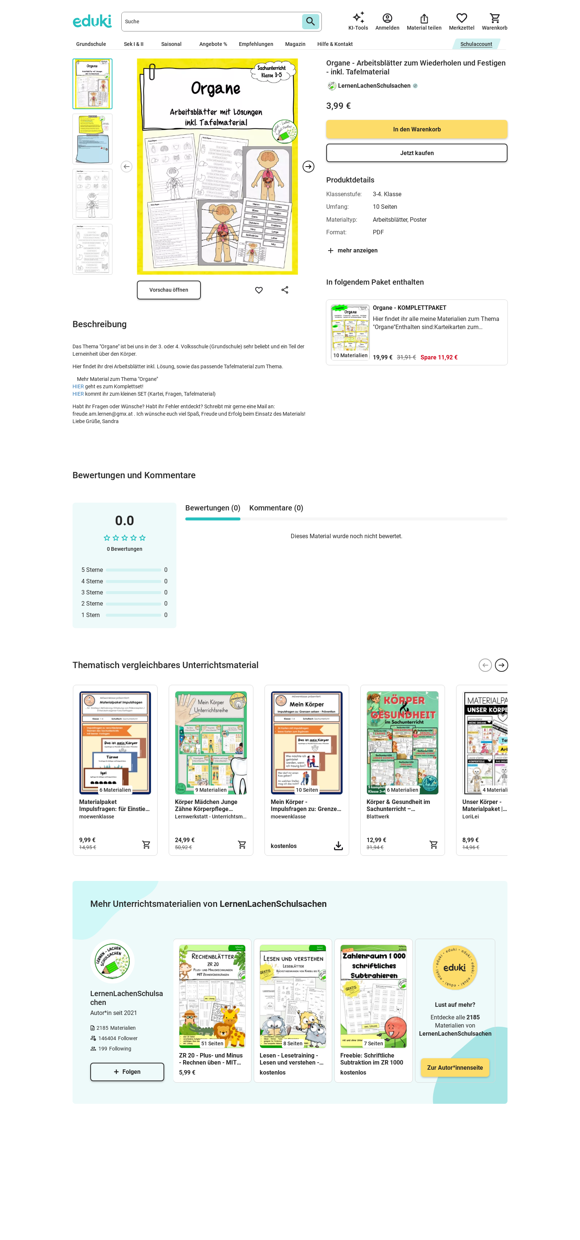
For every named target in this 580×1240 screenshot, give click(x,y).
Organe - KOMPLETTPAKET (409, 307)
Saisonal (174, 44)
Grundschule (94, 44)
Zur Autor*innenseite (455, 1067)
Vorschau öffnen (168, 290)
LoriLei (470, 817)
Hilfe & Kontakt (335, 44)
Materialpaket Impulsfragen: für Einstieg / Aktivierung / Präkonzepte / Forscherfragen (114, 805)
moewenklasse (96, 817)
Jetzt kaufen (417, 153)
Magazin (295, 44)
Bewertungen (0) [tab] (212, 507)
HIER (78, 386)
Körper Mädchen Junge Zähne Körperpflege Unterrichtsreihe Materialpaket (206, 805)
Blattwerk (378, 817)
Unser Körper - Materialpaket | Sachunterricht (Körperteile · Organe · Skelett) (492, 805)
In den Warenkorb (417, 129)
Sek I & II (136, 44)
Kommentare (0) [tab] (276, 507)
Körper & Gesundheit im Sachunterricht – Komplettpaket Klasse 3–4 (402, 805)
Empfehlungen (256, 44)
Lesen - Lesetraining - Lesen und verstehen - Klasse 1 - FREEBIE (289, 1059)
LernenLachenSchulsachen (374, 85)
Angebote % (213, 44)
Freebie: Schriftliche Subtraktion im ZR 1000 (371, 1059)
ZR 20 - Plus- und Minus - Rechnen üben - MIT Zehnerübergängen (211, 1059)
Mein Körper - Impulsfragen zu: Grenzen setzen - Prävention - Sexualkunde (305, 805)
